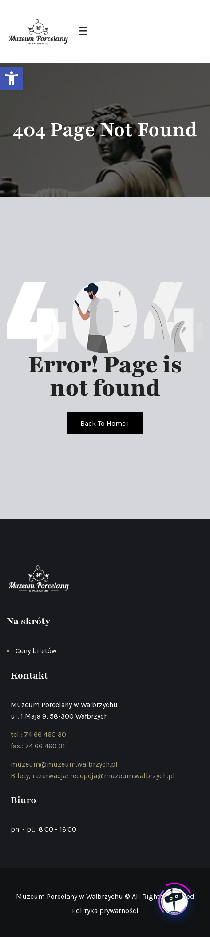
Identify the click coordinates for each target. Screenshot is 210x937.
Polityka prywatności (105, 910)
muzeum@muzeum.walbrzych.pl (64, 764)
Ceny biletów (36, 650)
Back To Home (105, 423)
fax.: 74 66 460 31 (38, 746)
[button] (11, 78)
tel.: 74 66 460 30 (38, 734)
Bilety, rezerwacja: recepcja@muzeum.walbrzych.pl (93, 775)
